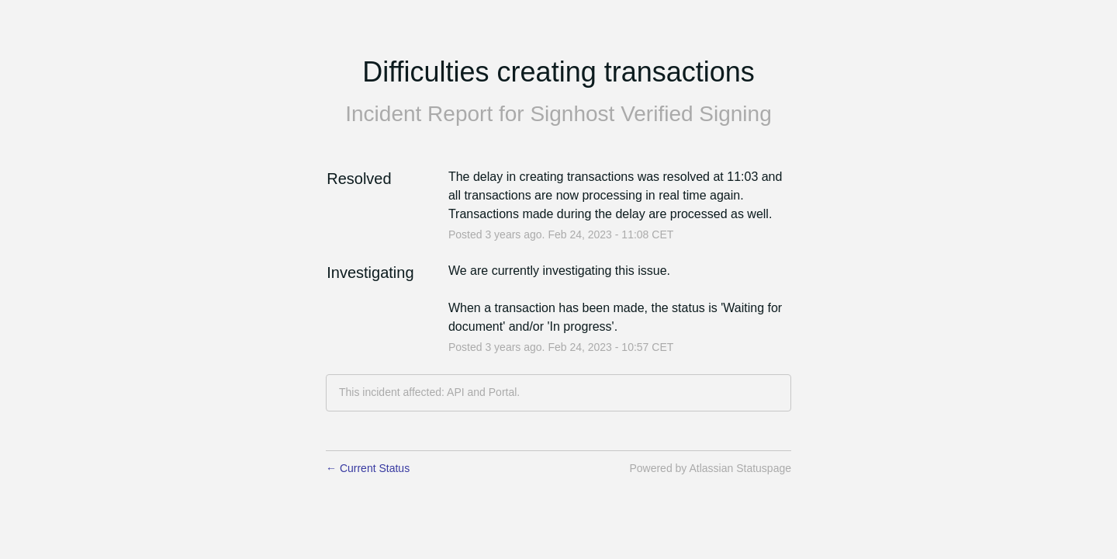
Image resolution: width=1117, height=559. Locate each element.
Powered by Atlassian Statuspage (710, 468)
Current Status (368, 468)
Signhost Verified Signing (650, 114)
